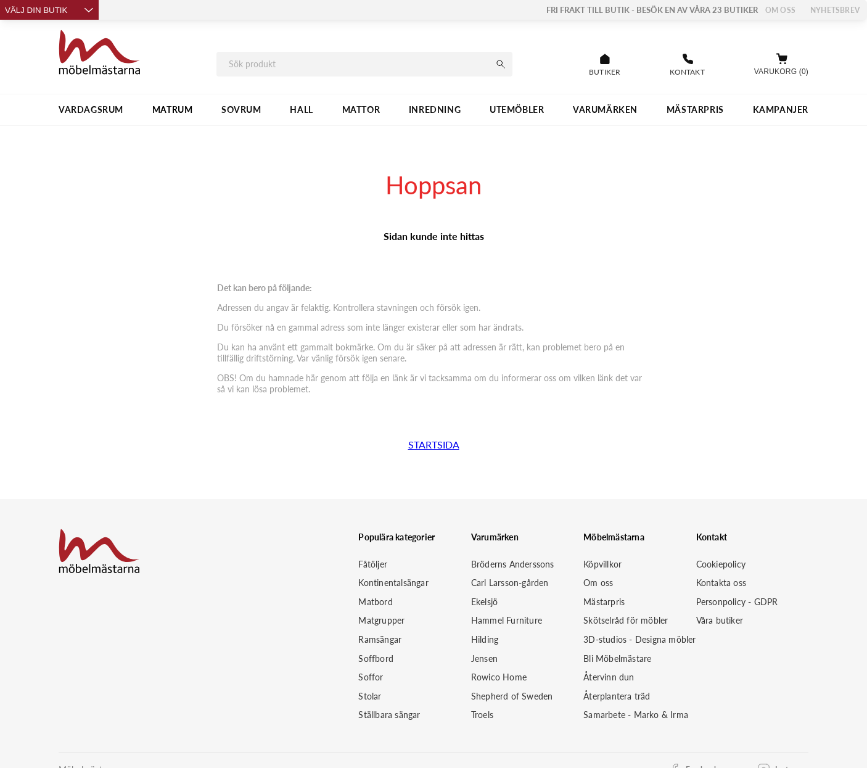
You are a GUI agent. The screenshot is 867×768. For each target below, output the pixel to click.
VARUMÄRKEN (605, 109)
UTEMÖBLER (517, 109)
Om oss (780, 10)
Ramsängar (379, 639)
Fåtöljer (372, 564)
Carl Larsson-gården (510, 582)
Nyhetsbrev (835, 10)
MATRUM (172, 109)
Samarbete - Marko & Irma (635, 714)
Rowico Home (499, 677)
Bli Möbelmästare (617, 658)
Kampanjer (780, 109)
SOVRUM (241, 109)
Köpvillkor (602, 564)
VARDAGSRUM (91, 109)
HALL (301, 109)
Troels (482, 714)
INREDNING (435, 109)
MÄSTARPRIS (695, 109)
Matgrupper (381, 620)
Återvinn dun (608, 677)
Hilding (484, 639)
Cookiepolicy (721, 564)
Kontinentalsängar (393, 582)
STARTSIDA (433, 444)
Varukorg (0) (781, 71)
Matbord (375, 602)
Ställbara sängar (389, 714)
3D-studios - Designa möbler (639, 639)
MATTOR (361, 109)
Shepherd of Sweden (512, 696)
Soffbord (375, 658)
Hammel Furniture (506, 620)
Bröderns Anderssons (512, 564)
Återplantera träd (616, 696)
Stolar (369, 696)
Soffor (370, 677)
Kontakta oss (721, 582)
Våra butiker (719, 620)
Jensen (484, 658)
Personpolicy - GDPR (737, 602)
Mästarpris (604, 602)
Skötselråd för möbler (625, 620)
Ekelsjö (484, 602)
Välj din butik (49, 10)
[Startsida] (100, 54)
